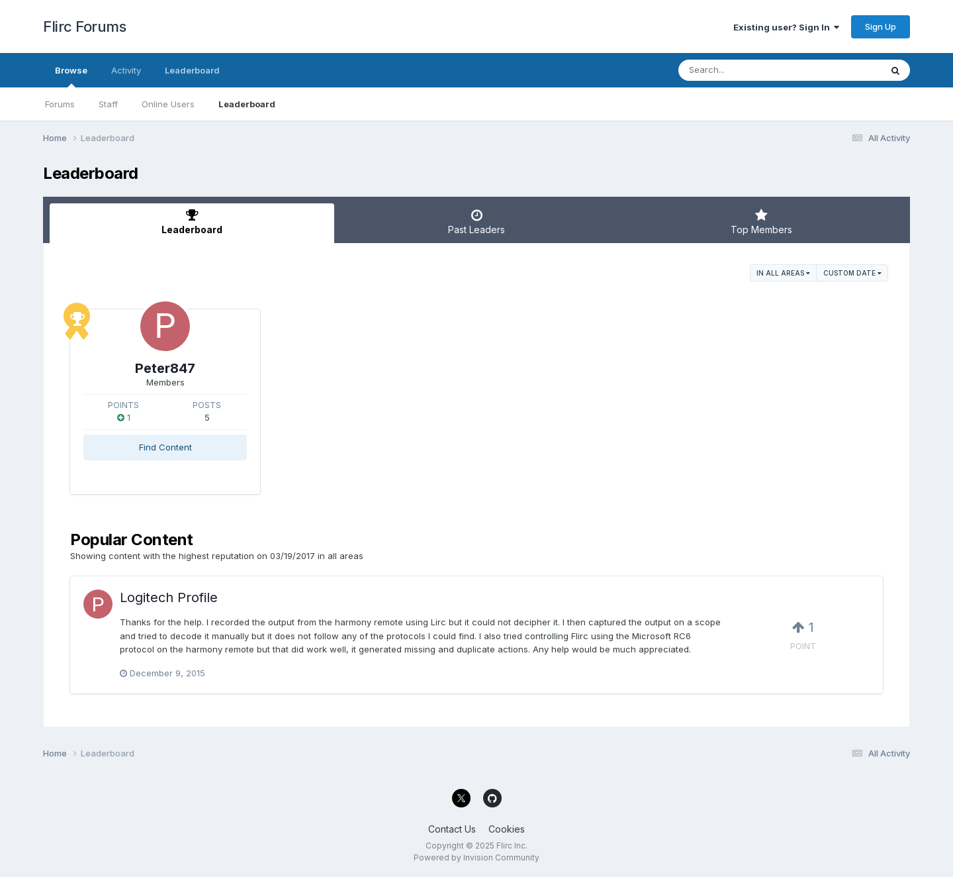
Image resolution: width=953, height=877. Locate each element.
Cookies (506, 829)
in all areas (783, 273)
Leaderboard (246, 104)
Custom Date (852, 273)
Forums (60, 104)
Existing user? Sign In (786, 27)
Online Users (168, 104)
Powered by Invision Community (476, 857)
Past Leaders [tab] (476, 222)
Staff (108, 104)
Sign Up (880, 26)
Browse (71, 76)
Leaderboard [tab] (192, 222)
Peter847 (165, 368)
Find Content (165, 447)
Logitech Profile (169, 597)
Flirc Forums (84, 26)
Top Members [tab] (761, 222)
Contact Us (452, 829)
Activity (126, 70)
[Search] (743, 70)
